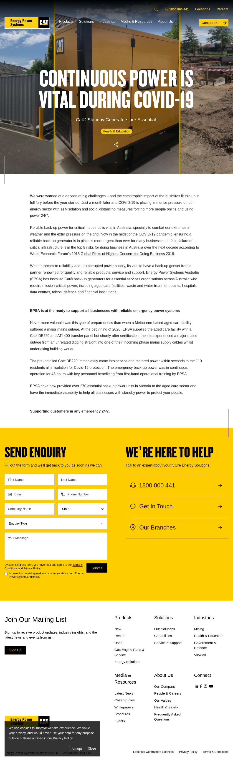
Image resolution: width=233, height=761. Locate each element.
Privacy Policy (31, 568)
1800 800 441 (177, 9)
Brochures (122, 714)
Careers (222, 9)
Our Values (162, 700)
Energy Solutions (127, 662)
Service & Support (168, 643)
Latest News (123, 693)
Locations (202, 9)
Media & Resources (136, 21)
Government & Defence (205, 645)
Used (118, 643)
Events (119, 721)
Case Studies (124, 700)
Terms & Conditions (215, 751)
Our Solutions (164, 629)
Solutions (86, 21)
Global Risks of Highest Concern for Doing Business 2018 (127, 257)
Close (92, 748)
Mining (199, 629)
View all (200, 655)
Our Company (164, 686)
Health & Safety (166, 707)
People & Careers (167, 693)
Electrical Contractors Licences (153, 751)
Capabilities (163, 636)
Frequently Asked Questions (167, 716)
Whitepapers (124, 707)
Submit (97, 568)
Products (66, 21)
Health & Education (208, 636)
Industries (107, 21)
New (117, 629)
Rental (119, 636)
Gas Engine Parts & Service (129, 652)
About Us (165, 21)
